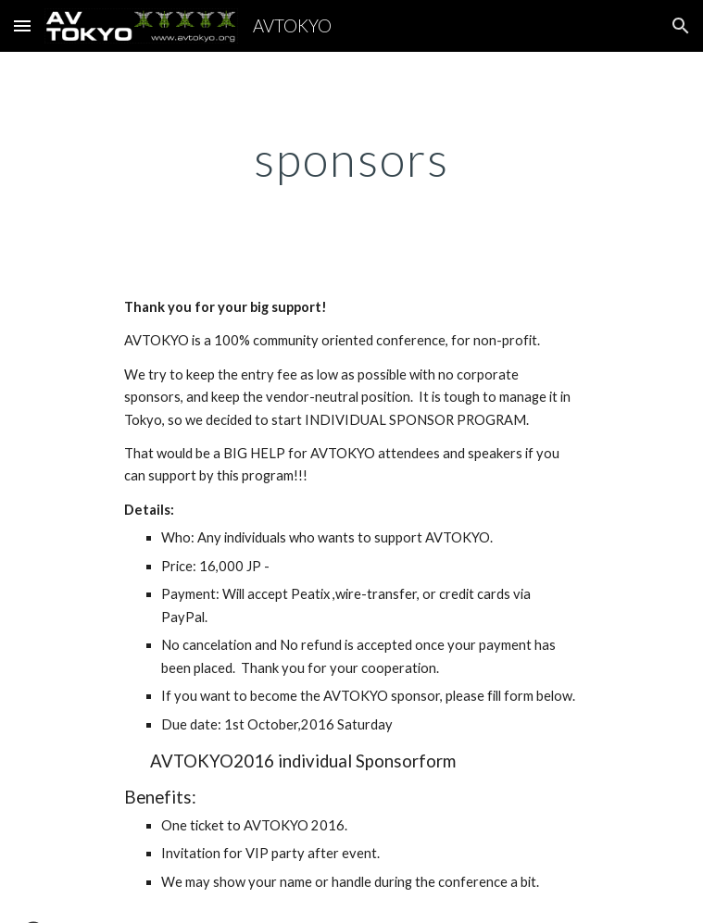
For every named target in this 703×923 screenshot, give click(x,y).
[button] (22, 25)
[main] (351, 159)
